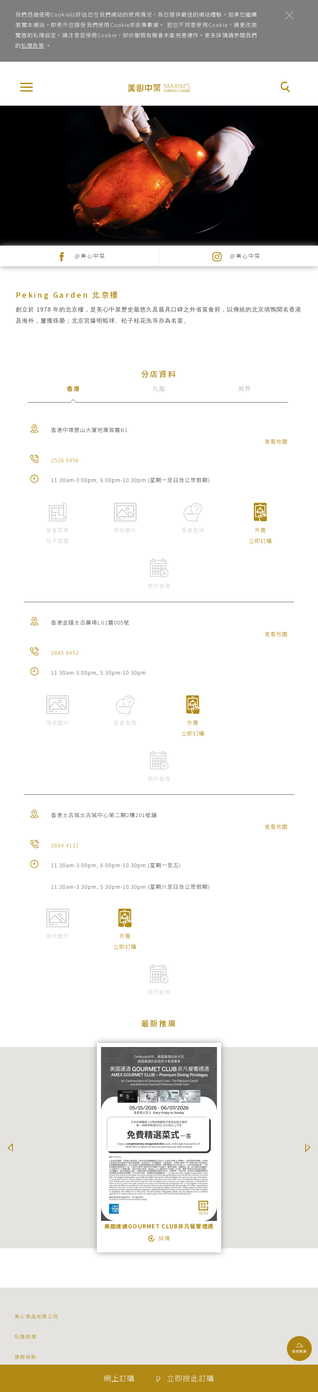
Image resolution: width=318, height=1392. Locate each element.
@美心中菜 (90, 256)
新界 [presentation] (244, 388)
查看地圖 (276, 441)
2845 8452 (65, 652)
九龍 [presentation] (159, 388)
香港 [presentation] (73, 388)
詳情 (164, 1238)
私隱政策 (32, 45)
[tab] (73, 394)
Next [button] (308, 1147)
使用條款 (25, 1356)
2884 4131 (65, 845)
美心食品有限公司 (36, 1316)
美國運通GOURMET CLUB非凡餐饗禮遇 (159, 1226)
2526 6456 (65, 460)
